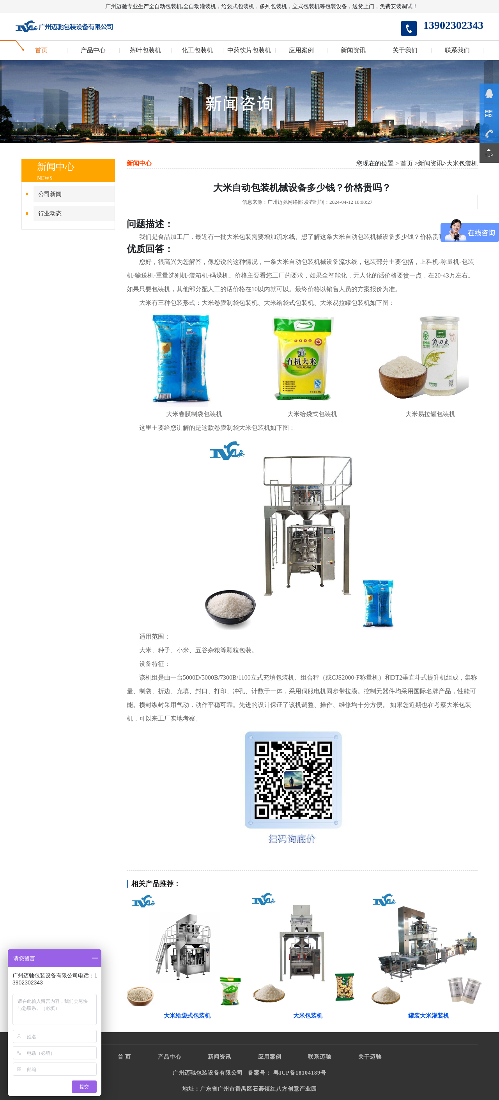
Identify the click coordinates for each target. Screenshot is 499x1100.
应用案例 (301, 50)
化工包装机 (197, 50)
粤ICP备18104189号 (299, 1073)
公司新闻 (50, 194)
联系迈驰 (319, 1057)
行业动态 (50, 213)
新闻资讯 (353, 50)
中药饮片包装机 (249, 50)
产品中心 (93, 50)
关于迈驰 (370, 1057)
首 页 (124, 1057)
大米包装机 (462, 163)
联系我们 (457, 50)
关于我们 (405, 50)
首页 (41, 50)
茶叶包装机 (145, 50)
